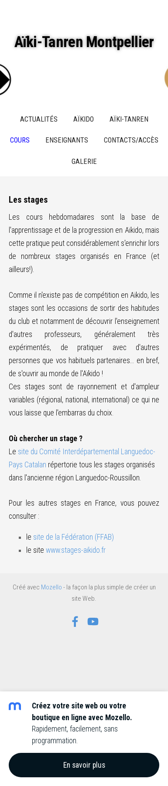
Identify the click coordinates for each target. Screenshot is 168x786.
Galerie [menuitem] (84, 161)
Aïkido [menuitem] (83, 119)
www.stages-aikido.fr (76, 550)
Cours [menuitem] (20, 140)
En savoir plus (84, 765)
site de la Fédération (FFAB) (73, 537)
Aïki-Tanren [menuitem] (129, 119)
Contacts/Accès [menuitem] (131, 140)
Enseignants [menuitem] (66, 140)
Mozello (51, 587)
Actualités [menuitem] (39, 119)
